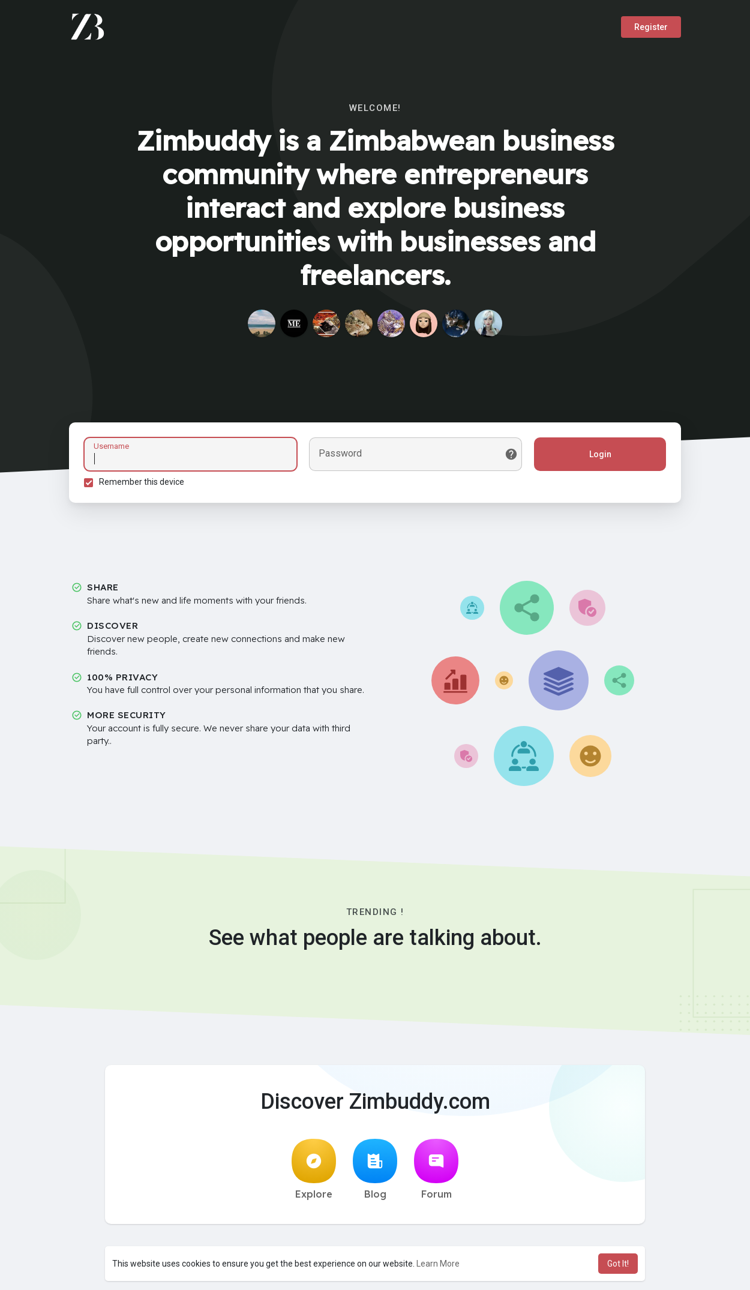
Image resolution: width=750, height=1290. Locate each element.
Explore (314, 1169)
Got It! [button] (618, 1263)
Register (651, 27)
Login (600, 454)
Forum (436, 1169)
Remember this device (141, 482)
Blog (375, 1169)
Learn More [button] (438, 1263)
